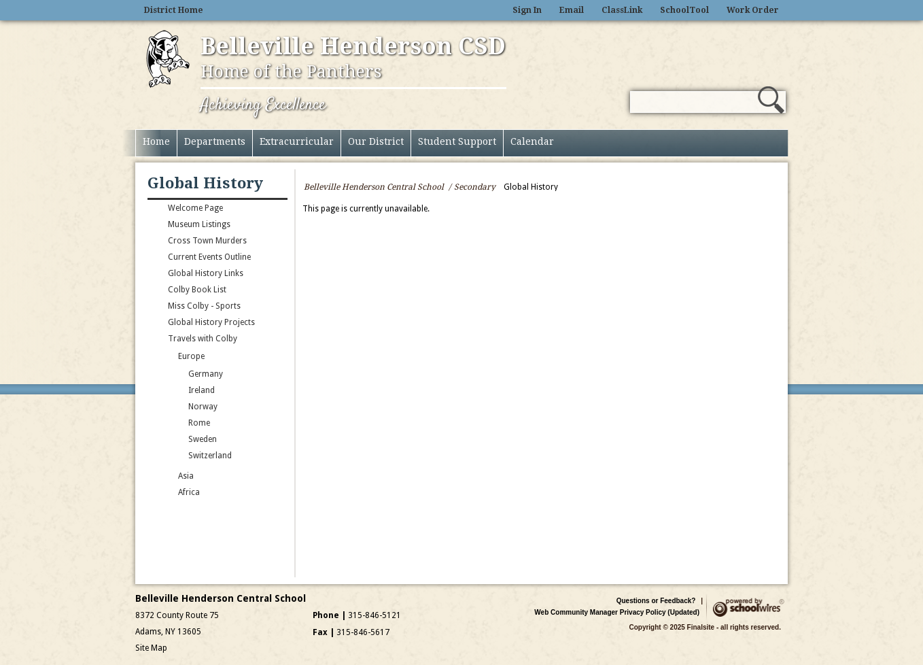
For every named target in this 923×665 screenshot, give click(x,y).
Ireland (201, 390)
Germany (205, 374)
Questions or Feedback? (656, 600)
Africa (189, 492)
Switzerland (210, 455)
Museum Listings (199, 224)
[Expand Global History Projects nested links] (154, 325)
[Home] (156, 143)
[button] (771, 100)
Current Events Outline (209, 257)
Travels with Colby (202, 339)
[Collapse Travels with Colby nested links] (154, 341)
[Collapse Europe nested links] (164, 359)
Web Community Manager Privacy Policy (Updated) (616, 612)
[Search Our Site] (694, 102)
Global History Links (205, 273)
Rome (199, 423)
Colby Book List (197, 290)
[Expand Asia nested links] (164, 478)
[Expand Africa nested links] (164, 495)
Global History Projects (211, 322)
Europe (191, 356)
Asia (186, 476)
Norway (202, 407)
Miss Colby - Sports (204, 306)
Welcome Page (195, 208)
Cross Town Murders (207, 241)
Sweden (202, 439)
